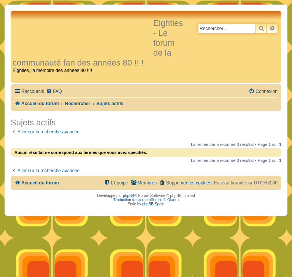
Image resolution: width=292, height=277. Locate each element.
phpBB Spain (153, 204)
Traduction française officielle (137, 200)
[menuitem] (54, 91)
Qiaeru (173, 200)
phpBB (128, 196)
